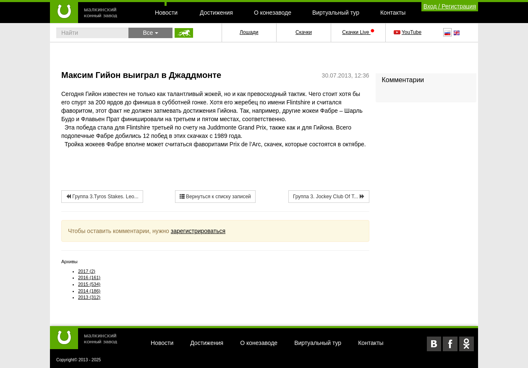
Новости (166, 12)
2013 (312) (89, 297)
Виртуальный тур (335, 12)
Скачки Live (358, 32)
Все (150, 32)
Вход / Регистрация (449, 6)
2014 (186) (89, 290)
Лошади (249, 32)
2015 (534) (89, 284)
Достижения (216, 12)
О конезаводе (272, 12)
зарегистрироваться (198, 231)
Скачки (303, 32)
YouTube (408, 32)
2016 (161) (89, 277)
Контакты (392, 12)
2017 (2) (86, 271)
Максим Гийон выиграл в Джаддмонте (141, 75)
